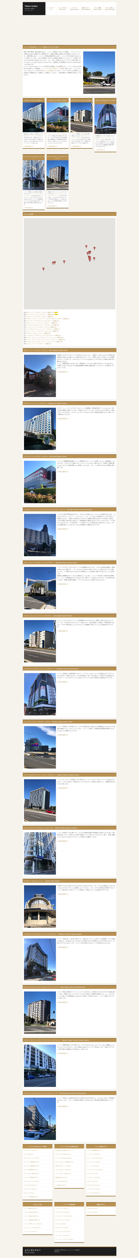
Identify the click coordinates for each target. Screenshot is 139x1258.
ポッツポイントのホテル (30, 1189)
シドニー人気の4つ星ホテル (31, 1212)
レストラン (74, 8)
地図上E (55, 321)
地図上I (56, 329)
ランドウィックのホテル (93, 1177)
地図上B (50, 314)
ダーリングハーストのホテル (31, 1181)
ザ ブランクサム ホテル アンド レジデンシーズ (40, 341)
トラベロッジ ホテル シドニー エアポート (39, 325)
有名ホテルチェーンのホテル (63, 1166)
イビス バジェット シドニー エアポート (37, 323)
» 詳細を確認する (28, 146)
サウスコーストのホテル (62, 1227)
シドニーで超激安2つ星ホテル (32, 1220)
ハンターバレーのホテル (62, 1208)
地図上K (47, 333)
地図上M (60, 337)
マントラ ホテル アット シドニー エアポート (39, 329)
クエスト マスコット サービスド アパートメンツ (41, 337)
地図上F (54, 323)
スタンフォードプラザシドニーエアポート (39, 321)
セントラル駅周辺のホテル (31, 1169)
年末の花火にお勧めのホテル (63, 1150)
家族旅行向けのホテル (61, 1177)
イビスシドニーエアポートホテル (57, 134)
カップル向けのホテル (61, 1181)
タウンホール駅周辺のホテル (31, 1166)
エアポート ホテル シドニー (34, 333)
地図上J (55, 331)
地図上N (61, 339)
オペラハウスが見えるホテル (63, 1154)
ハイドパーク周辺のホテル (31, 1177)
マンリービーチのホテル (93, 1189)
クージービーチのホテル (93, 1193)
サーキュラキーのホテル (30, 1150)
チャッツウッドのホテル (93, 1162)
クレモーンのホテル (92, 1173)
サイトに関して (110, 8)
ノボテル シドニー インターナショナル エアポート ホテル (44, 318)
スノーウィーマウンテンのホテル (64, 1239)
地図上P (48, 343)
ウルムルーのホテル (29, 1193)
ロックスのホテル (28, 1154)
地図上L (57, 335)
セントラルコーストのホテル (63, 1231)
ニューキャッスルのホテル (62, 1235)
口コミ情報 (97, 8)
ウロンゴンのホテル (60, 1224)
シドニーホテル (62, 8)
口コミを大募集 (48, 70)
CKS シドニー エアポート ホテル (36, 312)
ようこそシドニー (33, 1251)
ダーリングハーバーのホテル (31, 1158)
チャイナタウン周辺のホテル (31, 1173)
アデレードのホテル (92, 1212)
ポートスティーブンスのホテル (63, 1216)
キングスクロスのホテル (30, 1185)
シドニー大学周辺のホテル (31, 1197)
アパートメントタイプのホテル (32, 1227)
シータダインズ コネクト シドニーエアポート (39, 335)
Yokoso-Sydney (31, 7)
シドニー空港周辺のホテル (94, 1150)
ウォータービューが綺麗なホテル (64, 1162)
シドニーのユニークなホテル (63, 1169)
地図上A (50, 312)
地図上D (66, 318)
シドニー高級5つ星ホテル (31, 1208)
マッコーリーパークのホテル (95, 1169)
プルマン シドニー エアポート (35, 343)
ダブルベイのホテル (92, 1181)
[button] (53, 263)
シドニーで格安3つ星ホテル (31, 1216)
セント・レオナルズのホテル (95, 1158)
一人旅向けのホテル (60, 1185)
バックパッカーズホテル (30, 1231)
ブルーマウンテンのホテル (62, 1212)
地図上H (53, 327)
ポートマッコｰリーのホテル (62, 1220)
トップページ (51, 8)
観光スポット (86, 8)
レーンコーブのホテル (93, 1166)
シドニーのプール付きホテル (63, 1173)
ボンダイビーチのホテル (93, 1185)
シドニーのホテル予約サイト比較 (52, 68)
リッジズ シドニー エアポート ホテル (37, 327)
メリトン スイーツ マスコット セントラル (38, 331)
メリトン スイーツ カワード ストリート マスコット (42, 339)
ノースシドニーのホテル (93, 1154)
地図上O (59, 341)
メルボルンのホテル (92, 1208)
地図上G (56, 325)
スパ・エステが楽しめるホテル (63, 1158)
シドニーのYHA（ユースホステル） (33, 1224)
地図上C (50, 316)
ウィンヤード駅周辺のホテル (31, 1162)
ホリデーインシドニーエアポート (34, 136)
